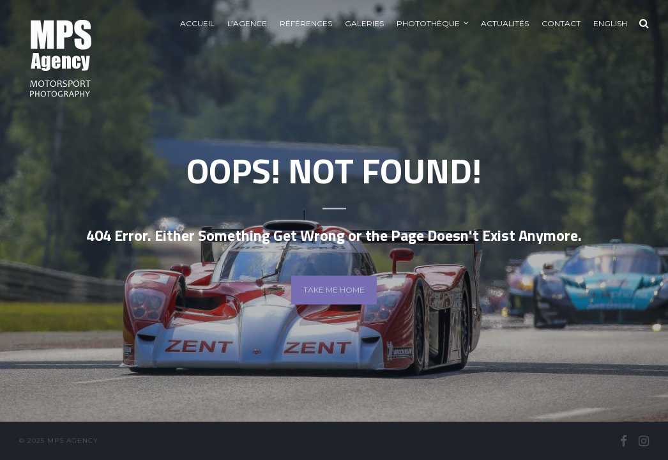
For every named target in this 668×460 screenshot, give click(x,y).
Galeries (364, 23)
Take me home (334, 290)
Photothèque (428, 23)
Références (306, 23)
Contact (561, 23)
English (610, 23)
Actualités (505, 23)
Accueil (197, 23)
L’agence (247, 23)
